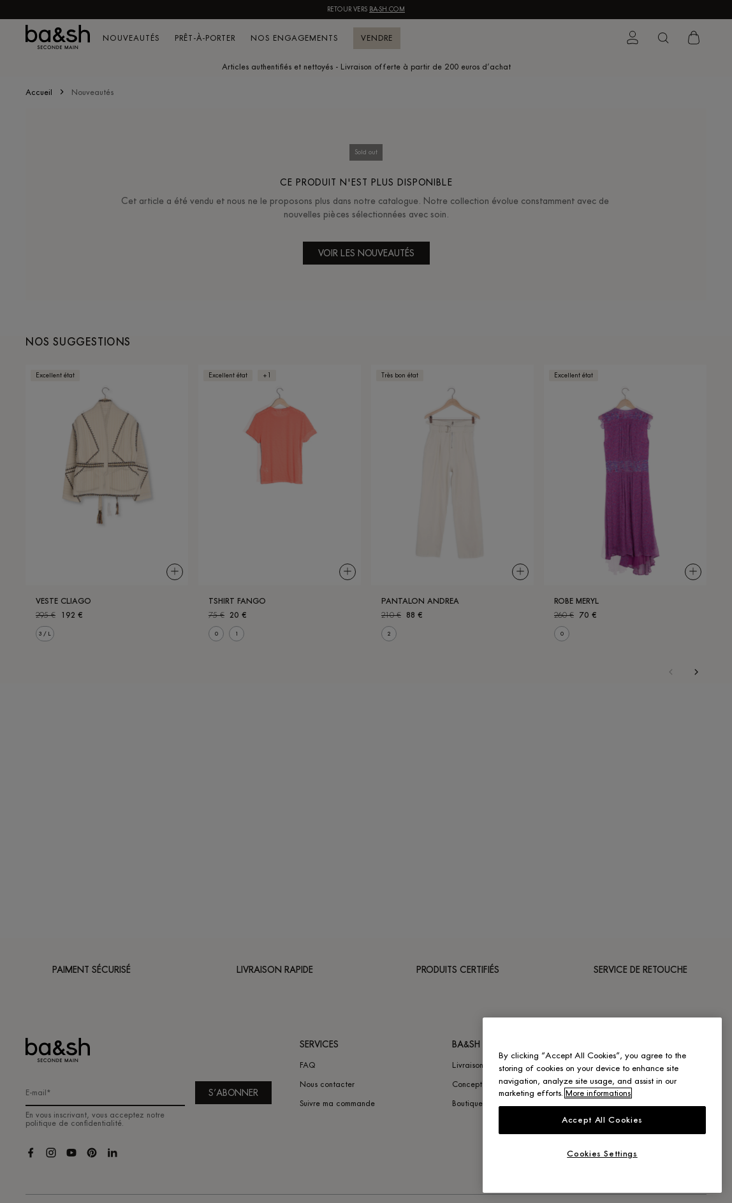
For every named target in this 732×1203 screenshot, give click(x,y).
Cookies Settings (602, 1153)
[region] (602, 1105)
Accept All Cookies (602, 1120)
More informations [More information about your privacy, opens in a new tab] (598, 1093)
